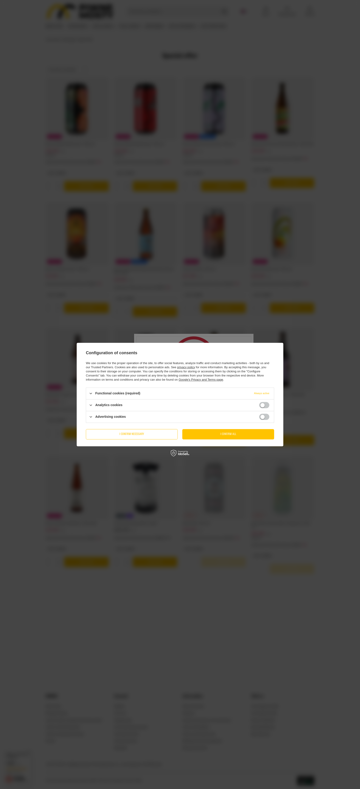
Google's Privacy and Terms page (201, 379)
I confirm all (228, 434)
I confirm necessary (131, 434)
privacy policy (186, 367)
